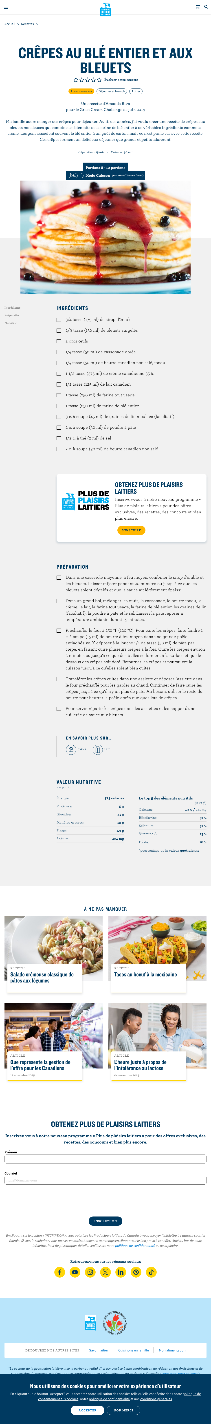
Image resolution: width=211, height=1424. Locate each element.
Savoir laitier (98, 1350)
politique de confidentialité (135, 1245)
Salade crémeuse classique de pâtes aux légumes (42, 977)
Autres (136, 91)
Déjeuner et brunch (112, 91)
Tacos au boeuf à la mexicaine (145, 974)
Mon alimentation (172, 1350)
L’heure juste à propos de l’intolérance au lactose (140, 1065)
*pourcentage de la (169, 850)
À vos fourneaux (81, 91)
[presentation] (105, 1200)
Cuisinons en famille (133, 1350)
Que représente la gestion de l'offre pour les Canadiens (40, 1065)
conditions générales (156, 1399)
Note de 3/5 (87, 79)
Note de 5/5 (99, 79)
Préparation (12, 315)
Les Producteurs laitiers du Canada (105, 9)
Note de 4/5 (93, 79)
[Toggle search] (206, 7)
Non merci (123, 1410)
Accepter (88, 1410)
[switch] (105, 175)
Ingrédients (12, 307)
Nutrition (10, 323)
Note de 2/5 (82, 79)
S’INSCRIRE (131, 530)
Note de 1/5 (76, 79)
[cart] (197, 7)
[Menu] (6, 7)
